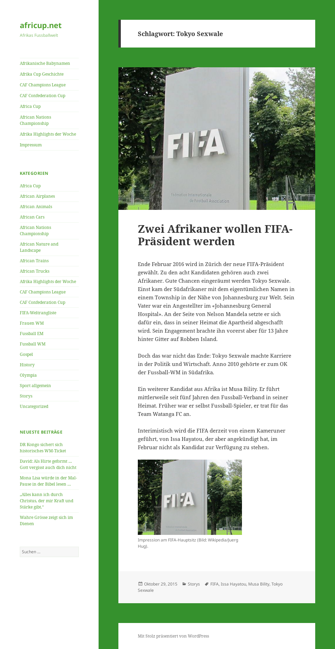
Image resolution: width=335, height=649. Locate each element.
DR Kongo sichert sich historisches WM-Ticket (43, 448)
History (27, 365)
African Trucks (34, 271)
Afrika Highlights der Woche (48, 134)
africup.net (41, 25)
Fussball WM (32, 344)
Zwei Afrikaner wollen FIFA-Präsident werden (215, 234)
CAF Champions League (43, 85)
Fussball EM (31, 333)
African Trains (34, 261)
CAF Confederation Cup (42, 96)
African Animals (36, 207)
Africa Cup (30, 106)
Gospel (26, 354)
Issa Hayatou (233, 584)
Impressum (31, 145)
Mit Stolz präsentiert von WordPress (173, 636)
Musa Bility (258, 584)
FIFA (214, 584)
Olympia (28, 375)
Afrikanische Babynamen (45, 63)
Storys (26, 396)
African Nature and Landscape (39, 247)
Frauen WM (32, 323)
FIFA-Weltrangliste (38, 313)
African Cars (32, 217)
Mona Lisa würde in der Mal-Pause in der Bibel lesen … (48, 481)
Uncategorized (34, 406)
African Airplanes (37, 196)
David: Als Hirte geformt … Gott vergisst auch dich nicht (48, 464)
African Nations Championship (35, 120)
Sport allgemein (35, 385)
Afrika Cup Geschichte (42, 74)
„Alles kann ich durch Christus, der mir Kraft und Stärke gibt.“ (46, 501)
